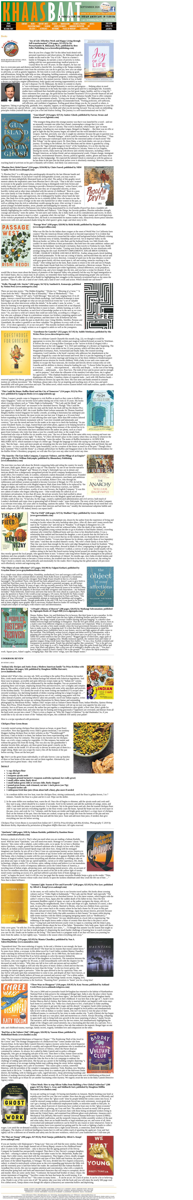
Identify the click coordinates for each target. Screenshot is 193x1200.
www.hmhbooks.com (11, 671)
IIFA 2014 (87, 1190)
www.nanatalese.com (28, 942)
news (74, 1189)
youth (36, 1192)
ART (91, 1190)
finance (37, 1190)
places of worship (55, 1192)
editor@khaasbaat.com (43, 1195)
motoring (43, 1192)
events (31, 1189)
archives (75, 1192)
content (68, 1189)
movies (60, 1190)
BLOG (82, 1192)
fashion (67, 1190)
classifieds (67, 1192)
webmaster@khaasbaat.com (88, 1195)
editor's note (82, 1189)
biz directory (41, 1189)
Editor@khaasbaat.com (11, 61)
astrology (29, 1192)
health (90, 1189)
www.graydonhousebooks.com (30, 570)
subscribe (50, 1189)
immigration (28, 1190)
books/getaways (77, 1190)
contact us (59, 1189)
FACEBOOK (88, 1192)
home (26, 1189)
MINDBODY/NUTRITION (49, 1190)
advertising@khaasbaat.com (65, 1195)
